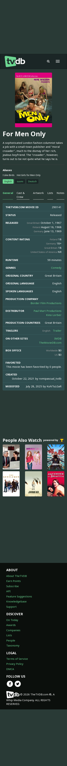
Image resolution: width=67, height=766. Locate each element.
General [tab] (8, 249)
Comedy (56, 324)
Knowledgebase (16, 658)
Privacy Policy (14, 720)
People (10, 697)
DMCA (10, 725)
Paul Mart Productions (47, 367)
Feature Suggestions (19, 653)
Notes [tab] (60, 249)
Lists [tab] (50, 249)
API (8, 648)
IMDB (57, 395)
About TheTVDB (16, 632)
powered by (53, 496)
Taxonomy (12, 702)
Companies (13, 687)
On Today (12, 676)
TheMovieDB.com (50, 399)
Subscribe (12, 643)
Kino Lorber (53, 371)
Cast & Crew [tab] (21, 251)
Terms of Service (17, 715)
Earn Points (13, 637)
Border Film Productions (46, 359)
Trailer (57, 387)
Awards (11, 681)
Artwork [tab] (38, 249)
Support (11, 663)
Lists (9, 692)
